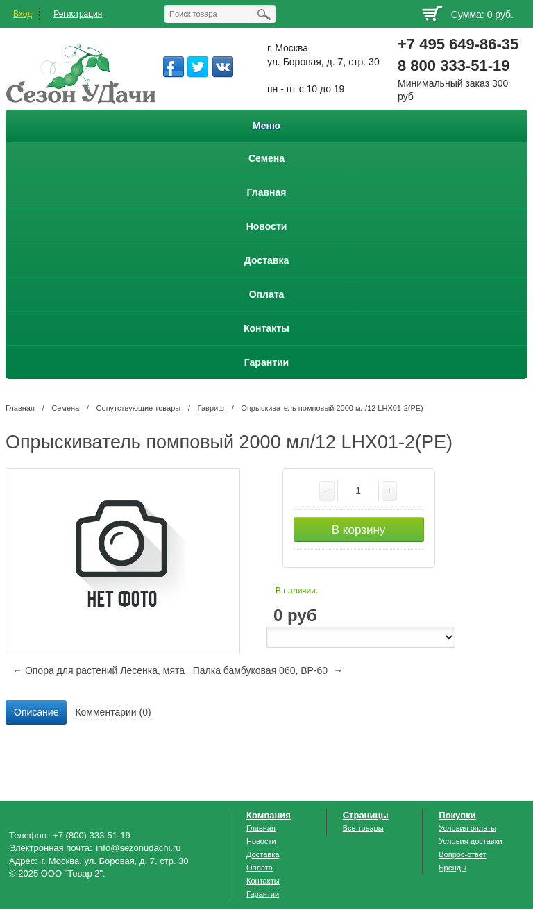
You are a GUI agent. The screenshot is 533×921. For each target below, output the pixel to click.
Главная (20, 408)
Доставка (262, 854)
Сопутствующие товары (138, 408)
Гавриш (211, 408)
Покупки (457, 815)
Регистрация (77, 14)
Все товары (363, 828)
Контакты (263, 881)
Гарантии (262, 894)
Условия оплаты (467, 828)
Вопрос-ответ (462, 854)
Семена (65, 408)
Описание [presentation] (36, 712)
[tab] (36, 712)
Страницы (366, 815)
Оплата (259, 867)
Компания (268, 815)
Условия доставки (470, 841)
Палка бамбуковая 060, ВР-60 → (268, 670)
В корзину (359, 529)
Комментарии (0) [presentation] (113, 712)
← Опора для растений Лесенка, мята (98, 670)
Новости (261, 841)
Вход (22, 14)
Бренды (452, 867)
